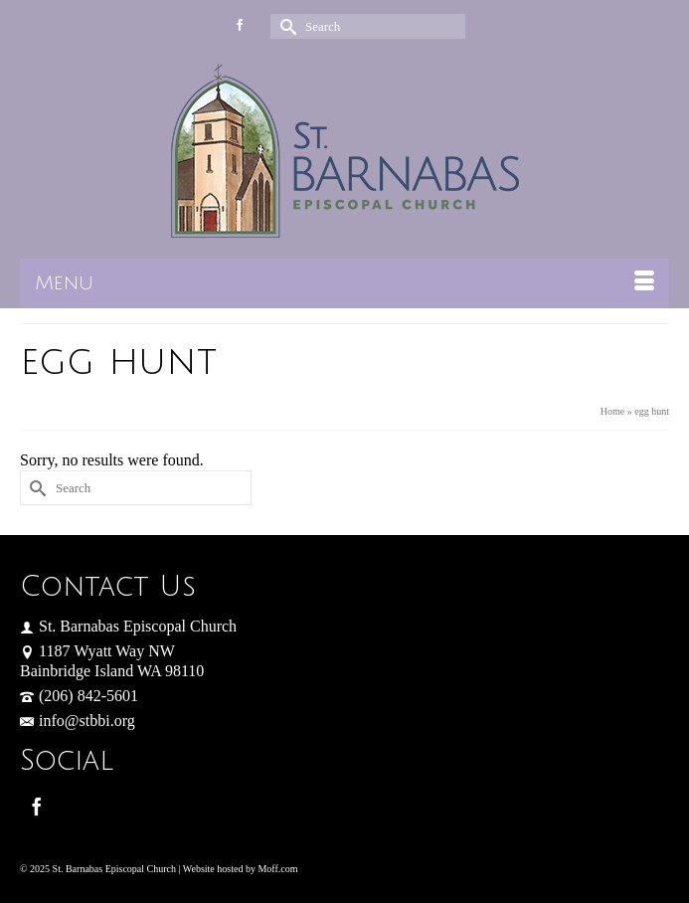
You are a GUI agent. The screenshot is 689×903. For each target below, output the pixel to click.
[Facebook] (37, 806)
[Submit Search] (285, 26)
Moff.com (277, 868)
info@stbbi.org (77, 720)
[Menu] (344, 283)
